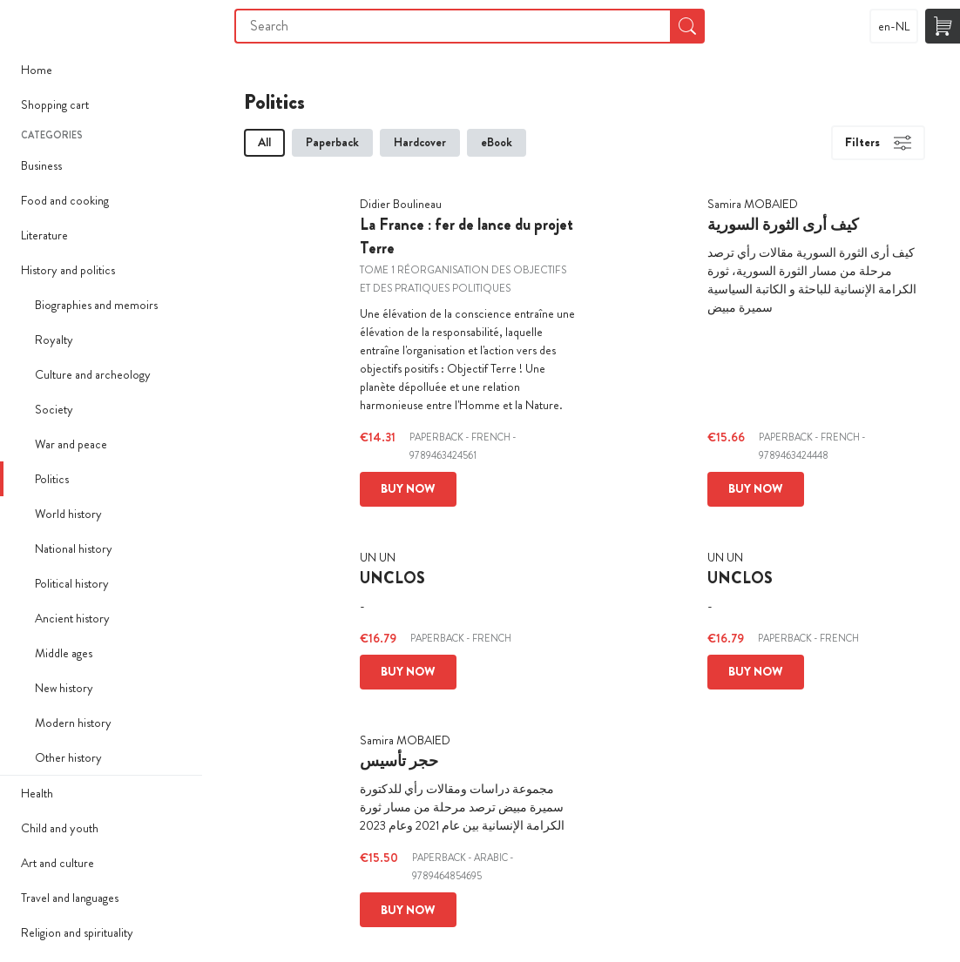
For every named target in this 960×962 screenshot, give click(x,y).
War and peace (71, 444)
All (264, 142)
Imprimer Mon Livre (35, 26)
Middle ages (63, 653)
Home (36, 69)
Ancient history (72, 618)
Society (54, 409)
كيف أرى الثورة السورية (783, 224)
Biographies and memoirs (96, 304)
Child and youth (59, 828)
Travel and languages (69, 897)
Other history (68, 757)
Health (37, 793)
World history (68, 513)
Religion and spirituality (77, 932)
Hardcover (420, 142)
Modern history (73, 722)
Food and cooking (65, 200)
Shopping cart (55, 104)
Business (41, 165)
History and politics (68, 270)
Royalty (54, 339)
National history (73, 548)
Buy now (408, 488)
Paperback (332, 142)
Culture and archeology (93, 374)
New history (64, 687)
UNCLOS (392, 578)
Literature (44, 235)
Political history (72, 583)
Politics (52, 479)
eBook (496, 142)
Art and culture (57, 862)
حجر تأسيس (399, 761)
